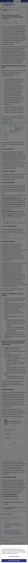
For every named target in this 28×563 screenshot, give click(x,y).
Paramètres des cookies (14, 557)
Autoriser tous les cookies (14, 561)
